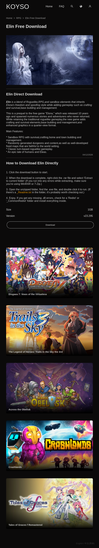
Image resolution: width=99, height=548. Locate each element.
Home (49, 6)
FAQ (61, 6)
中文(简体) (89, 543)
